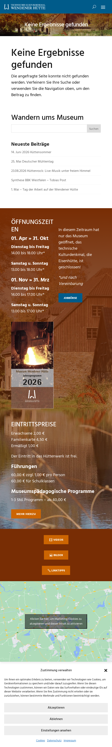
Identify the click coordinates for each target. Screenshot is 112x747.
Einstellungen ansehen (56, 730)
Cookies (40, 740)
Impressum (70, 740)
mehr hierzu (26, 514)
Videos (58, 540)
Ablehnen (56, 719)
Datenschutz (54, 740)
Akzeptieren (56, 707)
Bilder (58, 555)
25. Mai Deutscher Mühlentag (32, 161)
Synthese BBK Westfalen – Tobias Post (38, 180)
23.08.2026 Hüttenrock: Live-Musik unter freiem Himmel (50, 171)
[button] (106, 670)
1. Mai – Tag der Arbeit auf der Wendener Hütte (44, 189)
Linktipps (58, 570)
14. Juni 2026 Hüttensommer (31, 152)
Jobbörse (70, 298)
